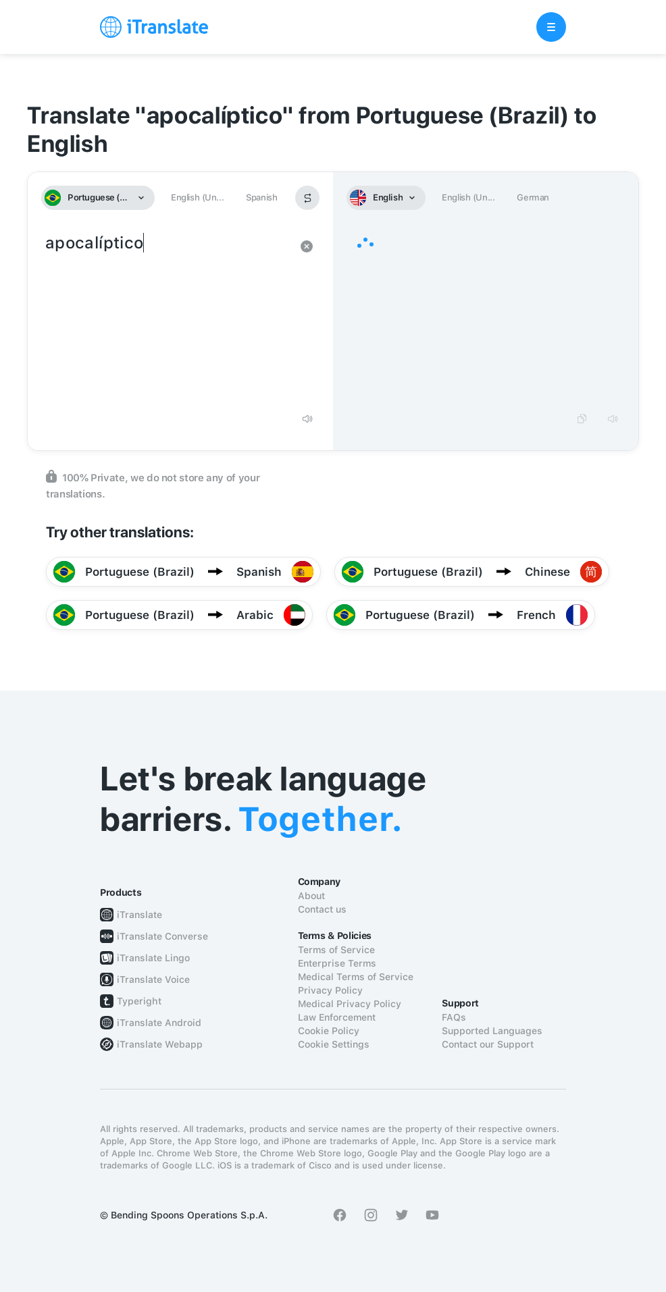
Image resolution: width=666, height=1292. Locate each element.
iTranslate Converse (162, 936)
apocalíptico (166, 317)
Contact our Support (488, 1044)
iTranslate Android (159, 1022)
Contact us (322, 909)
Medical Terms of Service (355, 976)
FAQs (454, 1017)
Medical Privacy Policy (349, 1003)
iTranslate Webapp (160, 1044)
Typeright (139, 1001)
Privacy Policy (330, 990)
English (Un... (197, 197)
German (533, 197)
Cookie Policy (328, 1030)
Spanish (261, 197)
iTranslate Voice (153, 979)
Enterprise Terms (337, 963)
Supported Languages (492, 1030)
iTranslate (139, 914)
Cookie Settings (333, 1044)
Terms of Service (336, 949)
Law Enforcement (337, 1017)
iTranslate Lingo (153, 957)
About (311, 895)
